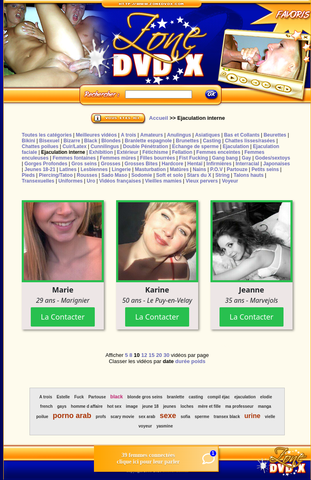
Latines (68, 169)
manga (264, 406)
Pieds (28, 175)
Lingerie (121, 169)
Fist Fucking (193, 158)
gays (61, 406)
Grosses (111, 164)
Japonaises (276, 164)
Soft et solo (169, 175)
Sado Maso (114, 175)
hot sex (114, 406)
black (116, 397)
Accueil (158, 118)
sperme (201, 416)
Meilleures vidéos (96, 135)
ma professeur (239, 406)
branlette (175, 397)
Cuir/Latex (74, 146)
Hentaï (195, 164)
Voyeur (230, 181)
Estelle (63, 397)
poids (198, 361)
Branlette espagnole (148, 141)
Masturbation (150, 169)
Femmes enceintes (218, 152)
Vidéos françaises (120, 181)
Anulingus (179, 135)
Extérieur (127, 152)
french (46, 406)
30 (166, 355)
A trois (128, 135)
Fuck (79, 397)
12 (144, 355)
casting (196, 397)
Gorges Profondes (45, 164)
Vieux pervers (201, 181)
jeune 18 (150, 406)
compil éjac (219, 397)
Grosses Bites (141, 164)
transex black (227, 416)
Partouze (236, 169)
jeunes (169, 406)
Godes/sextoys (272, 158)
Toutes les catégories (47, 135)
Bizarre (72, 141)
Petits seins (265, 169)
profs (101, 416)
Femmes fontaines (74, 158)
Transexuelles (38, 181)
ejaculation (245, 397)
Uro (91, 181)
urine (253, 415)
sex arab (147, 416)
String (222, 175)
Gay (246, 158)
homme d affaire (87, 406)
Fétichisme (155, 152)
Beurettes (274, 135)
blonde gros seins (144, 397)
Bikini (28, 141)
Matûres (179, 169)
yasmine (164, 426)
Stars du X (199, 175)
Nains (199, 169)
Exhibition (101, 152)
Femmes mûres (118, 158)
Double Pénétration (145, 146)
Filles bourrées (157, 158)
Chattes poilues (40, 146)
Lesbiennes (93, 169)
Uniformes (70, 181)
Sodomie (141, 175)
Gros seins (84, 164)
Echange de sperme (195, 146)
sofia (185, 416)
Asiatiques (207, 135)
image (132, 406)
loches (187, 406)
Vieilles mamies (163, 181)
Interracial (247, 164)
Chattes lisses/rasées (250, 141)
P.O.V (216, 169)
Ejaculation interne (63, 152)
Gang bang (225, 158)
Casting (212, 141)
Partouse (97, 397)
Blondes (111, 141)
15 (151, 355)
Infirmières (218, 164)
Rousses (87, 175)
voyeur (145, 426)
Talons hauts (248, 175)
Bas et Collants (242, 135)
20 (159, 355)
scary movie (122, 416)
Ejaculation (236, 146)
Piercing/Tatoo (56, 175)
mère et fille (209, 406)
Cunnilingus (105, 146)
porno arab (72, 415)
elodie (266, 397)
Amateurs (151, 135)
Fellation (182, 152)
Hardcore (172, 164)
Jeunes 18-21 (39, 169)
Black (90, 141)
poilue (42, 416)
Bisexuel (49, 141)
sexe (168, 415)
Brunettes (187, 141)
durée (182, 361)
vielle (270, 416)
